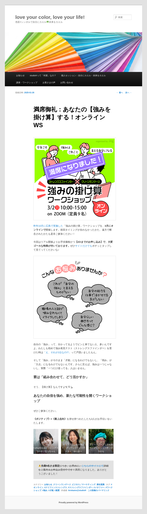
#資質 (57, 490)
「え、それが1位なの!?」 (57, 352)
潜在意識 (100, 484)
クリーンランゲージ (62, 484)
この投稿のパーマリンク (98, 490)
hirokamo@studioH (77, 490)
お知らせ (20, 75)
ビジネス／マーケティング (83, 484)
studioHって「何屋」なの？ (43, 75)
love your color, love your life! (50, 17)
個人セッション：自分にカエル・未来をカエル (83, 75)
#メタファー (99, 487)
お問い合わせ (66, 82)
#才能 (51, 490)
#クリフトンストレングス (55, 487)
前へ (119, 92)
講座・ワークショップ (26, 82)
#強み (44, 490)
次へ (128, 92)
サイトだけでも (83, 245)
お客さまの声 (49, 82)
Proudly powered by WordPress (73, 502)
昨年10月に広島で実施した (48, 225)
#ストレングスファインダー (80, 487)
